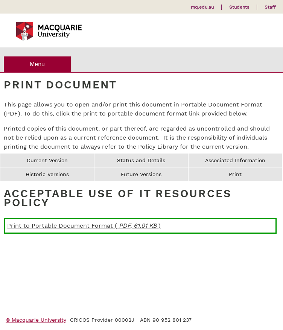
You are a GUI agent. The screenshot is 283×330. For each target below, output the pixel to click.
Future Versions (141, 174)
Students (239, 7)
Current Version (47, 160)
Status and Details (141, 160)
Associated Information (235, 160)
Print (235, 174)
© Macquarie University (36, 320)
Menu (37, 64)
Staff (270, 7)
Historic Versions (47, 174)
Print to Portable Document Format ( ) (84, 225)
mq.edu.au (202, 7)
